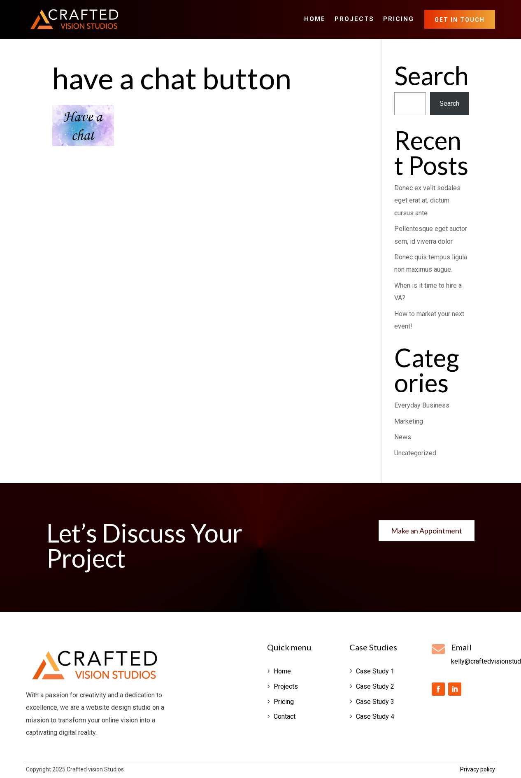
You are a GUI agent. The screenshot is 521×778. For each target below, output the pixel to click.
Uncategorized (415, 453)
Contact (284, 716)
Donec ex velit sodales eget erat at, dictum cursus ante (427, 200)
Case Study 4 (375, 716)
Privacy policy (477, 769)
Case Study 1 (375, 671)
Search (449, 103)
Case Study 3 (375, 702)
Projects (354, 19)
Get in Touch (460, 19)
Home (315, 19)
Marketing (408, 421)
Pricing (398, 19)
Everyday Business (421, 405)
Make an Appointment (426, 530)
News (402, 437)
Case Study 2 (375, 686)
